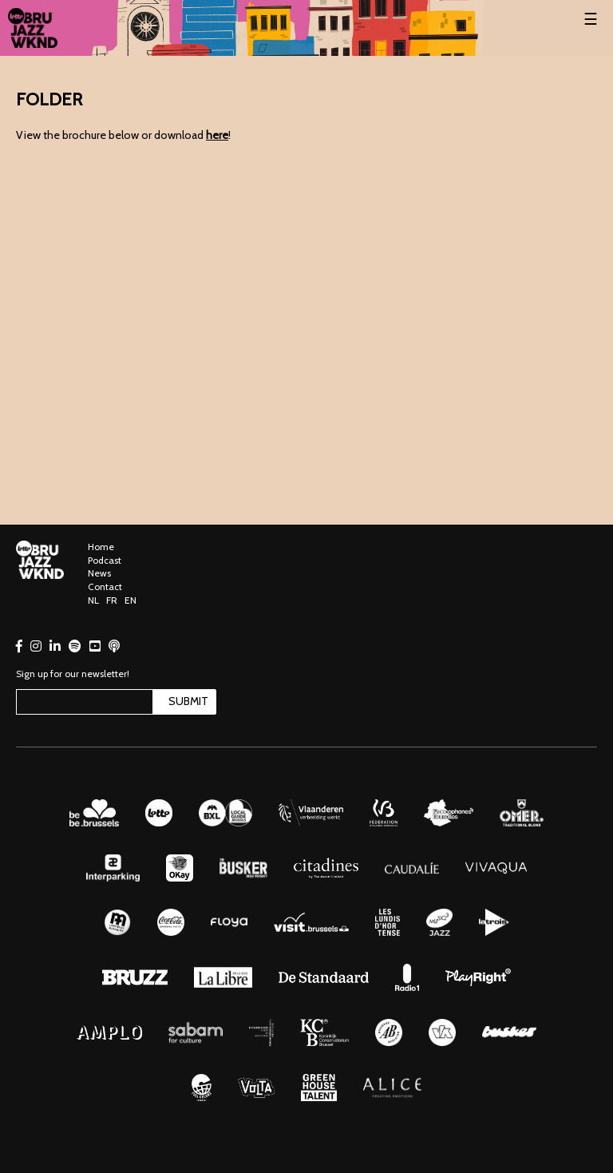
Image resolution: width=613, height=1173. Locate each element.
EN (130, 600)
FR (111, 600)
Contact (105, 586)
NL (93, 600)
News (99, 573)
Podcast (104, 560)
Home (101, 547)
